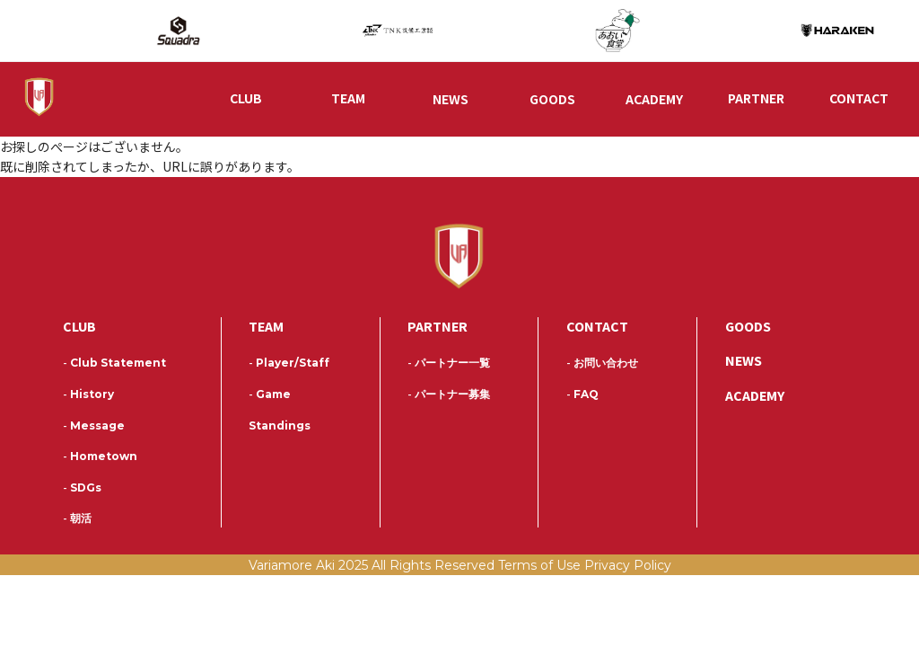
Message (94, 427)
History (88, 396)
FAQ (582, 396)
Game (270, 396)
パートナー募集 (448, 396)
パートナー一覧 (448, 365)
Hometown (100, 458)
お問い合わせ (602, 365)
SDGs (82, 489)
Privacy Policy (627, 567)
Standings (280, 427)
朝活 (77, 520)
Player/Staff (289, 365)
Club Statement (114, 365)
